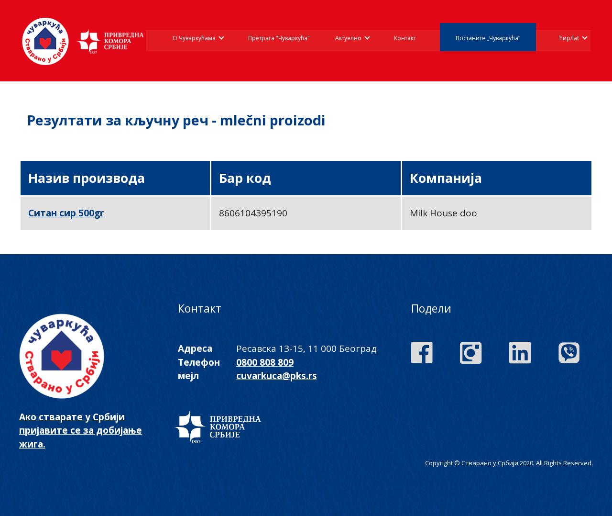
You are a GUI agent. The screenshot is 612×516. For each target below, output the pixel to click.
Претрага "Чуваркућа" (279, 38)
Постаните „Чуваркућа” (488, 38)
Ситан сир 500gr (66, 213)
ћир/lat (569, 38)
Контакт (405, 38)
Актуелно (348, 38)
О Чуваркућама (194, 38)
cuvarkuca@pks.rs (276, 376)
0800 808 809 (265, 362)
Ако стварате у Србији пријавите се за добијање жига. (80, 430)
